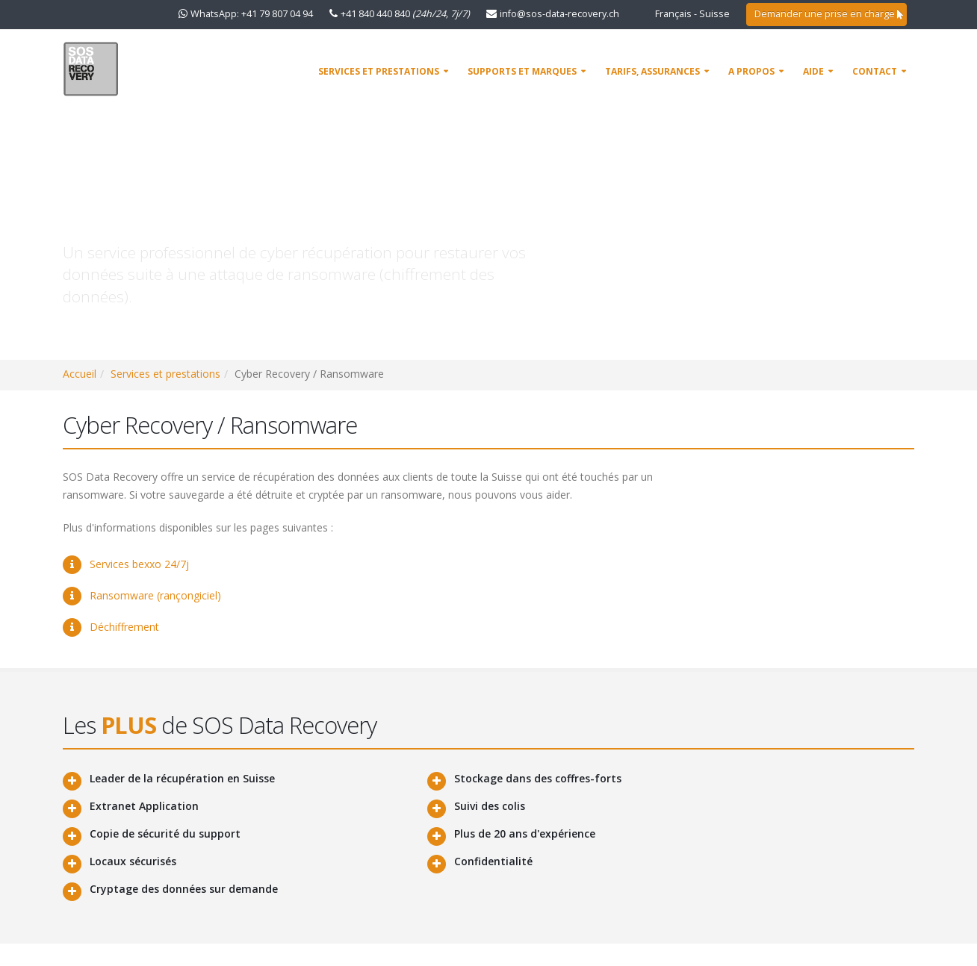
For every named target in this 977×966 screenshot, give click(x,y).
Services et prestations (378, 71)
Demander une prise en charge (829, 13)
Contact (874, 71)
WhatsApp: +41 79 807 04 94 (251, 13)
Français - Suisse (692, 13)
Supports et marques (522, 71)
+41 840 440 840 (405, 13)
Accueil (79, 374)
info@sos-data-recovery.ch (559, 13)
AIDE (813, 71)
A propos (751, 71)
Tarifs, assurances (652, 71)
